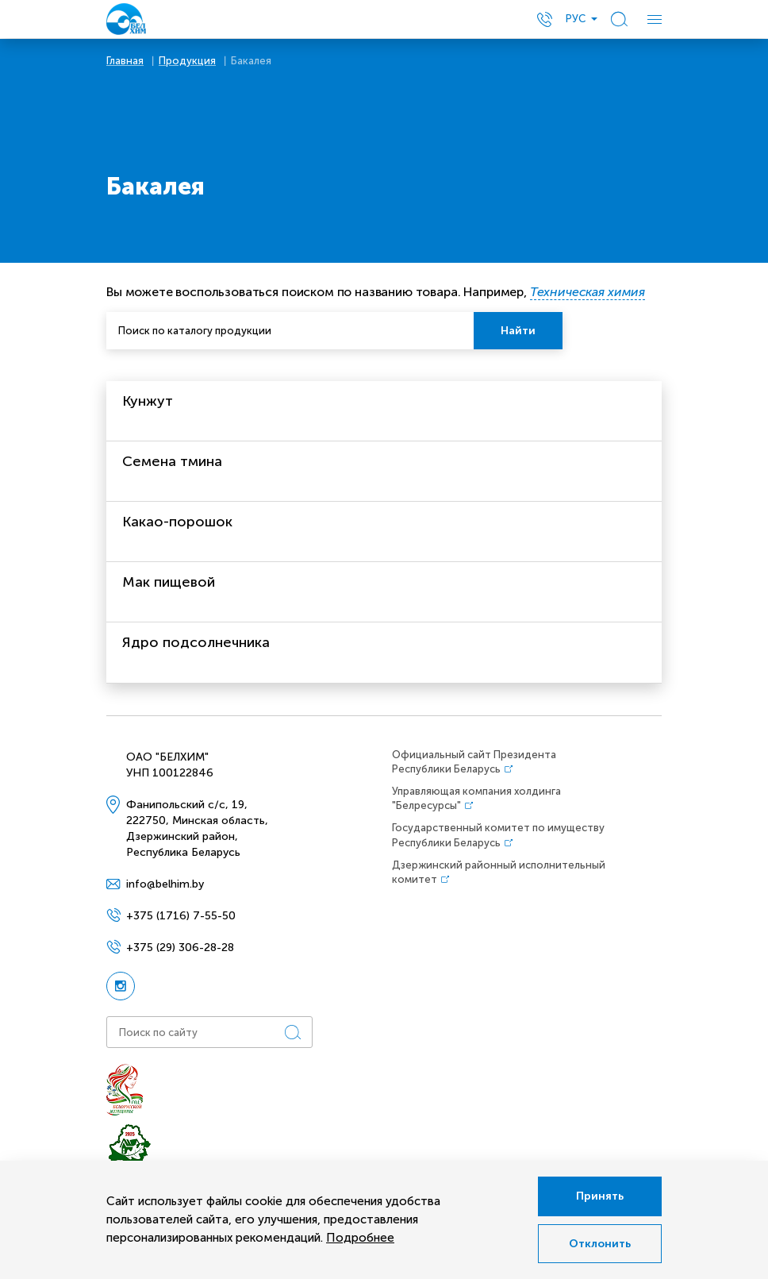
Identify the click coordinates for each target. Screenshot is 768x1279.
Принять (600, 1196)
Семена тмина (172, 461)
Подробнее (360, 1238)
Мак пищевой (168, 582)
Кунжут (147, 401)
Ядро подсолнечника (196, 642)
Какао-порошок (177, 521)
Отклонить (600, 1243)
